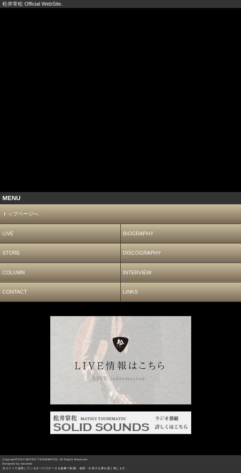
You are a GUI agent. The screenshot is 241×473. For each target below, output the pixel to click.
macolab (26, 463)
